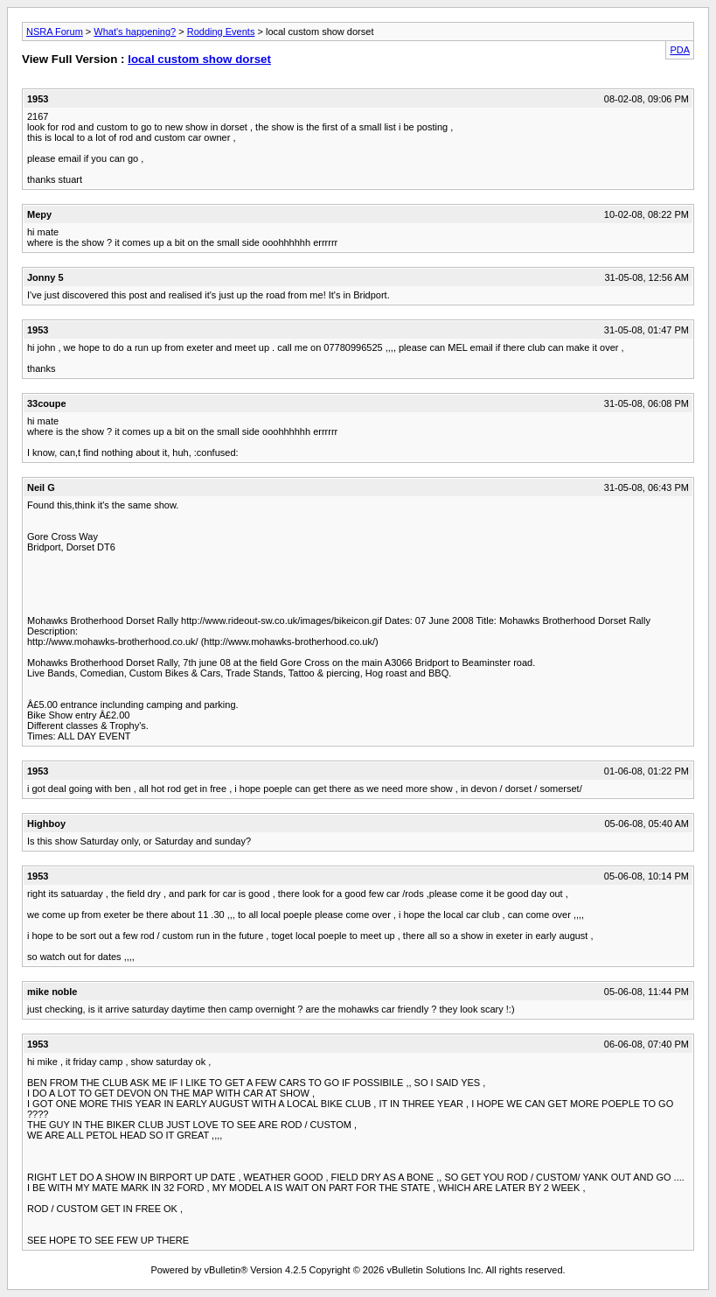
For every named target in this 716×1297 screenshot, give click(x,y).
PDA (680, 50)
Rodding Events (221, 31)
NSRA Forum (54, 31)
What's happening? (135, 31)
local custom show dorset (199, 59)
